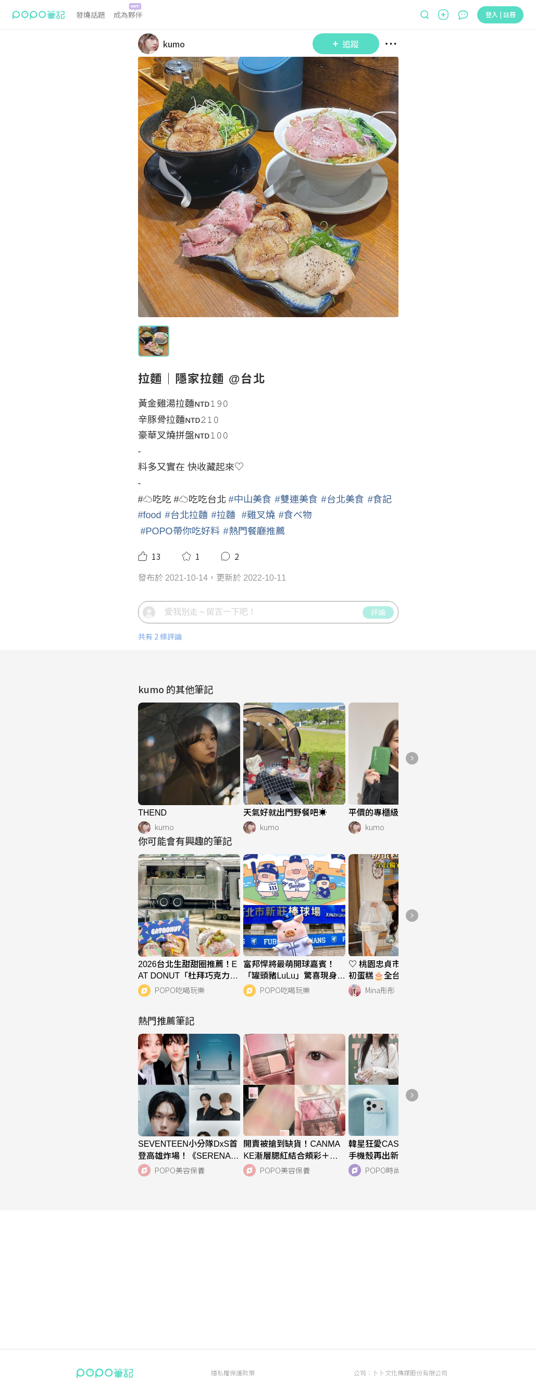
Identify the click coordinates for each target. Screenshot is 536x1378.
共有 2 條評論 (160, 637)
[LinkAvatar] (150, 43)
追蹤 (346, 43)
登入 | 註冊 (500, 14)
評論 (378, 612)
